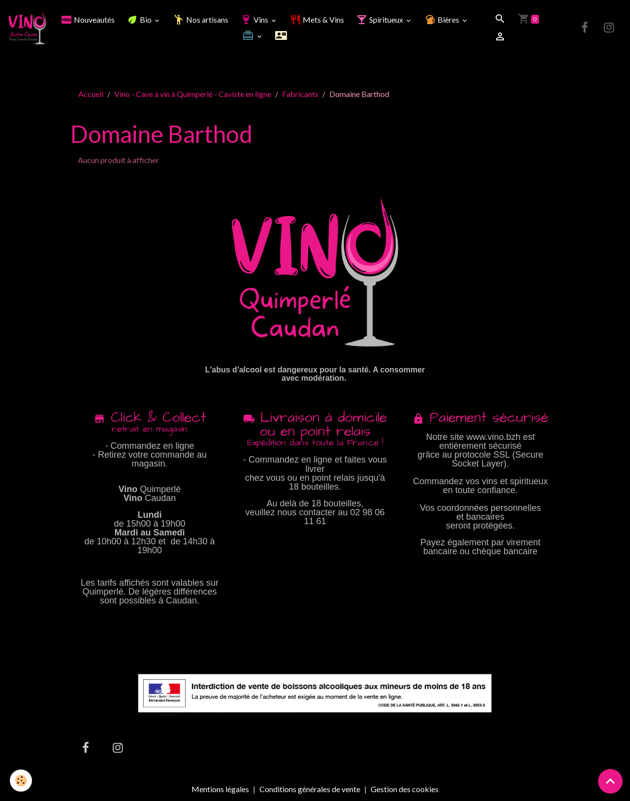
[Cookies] (21, 780)
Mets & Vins (316, 19)
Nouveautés (88, 19)
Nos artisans (200, 19)
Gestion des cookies (405, 789)
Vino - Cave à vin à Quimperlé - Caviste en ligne (192, 94)
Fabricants (300, 94)
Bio (139, 19)
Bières (442, 19)
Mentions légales (220, 789)
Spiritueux (380, 19)
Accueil (90, 94)
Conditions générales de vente (309, 789)
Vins (255, 19)
